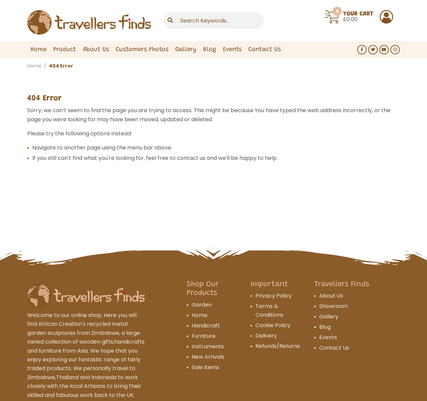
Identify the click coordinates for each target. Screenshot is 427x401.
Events (232, 50)
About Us (96, 50)
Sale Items (205, 367)
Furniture (204, 336)
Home (39, 50)
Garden (202, 305)
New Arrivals (208, 357)
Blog (209, 50)
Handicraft (206, 325)
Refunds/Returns (277, 346)
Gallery (185, 50)
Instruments (208, 346)
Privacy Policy (273, 296)
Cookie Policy (272, 325)
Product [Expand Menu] (64, 50)
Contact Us (334, 348)
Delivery (266, 336)
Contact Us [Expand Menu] (264, 50)
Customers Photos (142, 50)
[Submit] (170, 20)
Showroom (333, 306)
